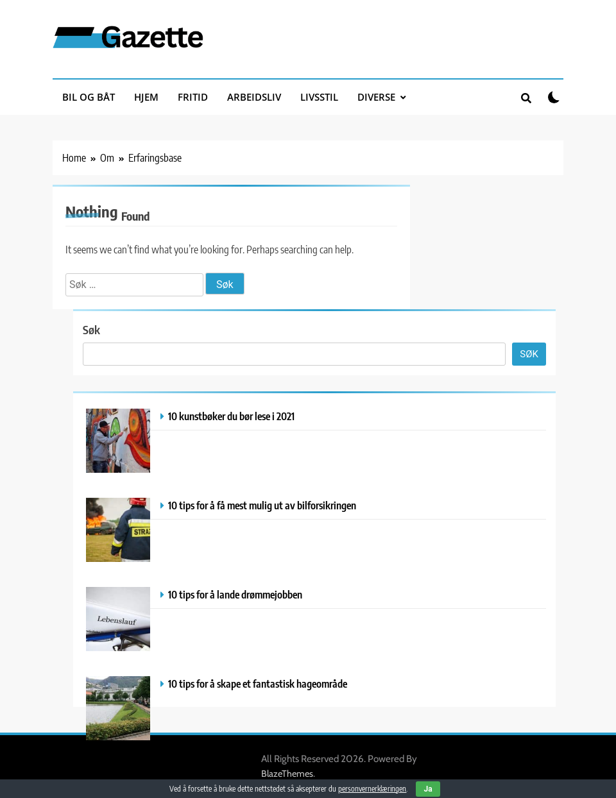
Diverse (376, 96)
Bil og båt (88, 96)
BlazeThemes (287, 773)
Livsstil (319, 96)
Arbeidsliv (254, 96)
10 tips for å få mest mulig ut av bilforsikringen (262, 505)
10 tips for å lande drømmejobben (235, 594)
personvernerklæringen (372, 789)
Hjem (146, 96)
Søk (91, 329)
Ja (428, 789)
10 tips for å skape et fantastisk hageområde (257, 683)
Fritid (193, 96)
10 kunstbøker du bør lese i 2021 (231, 416)
